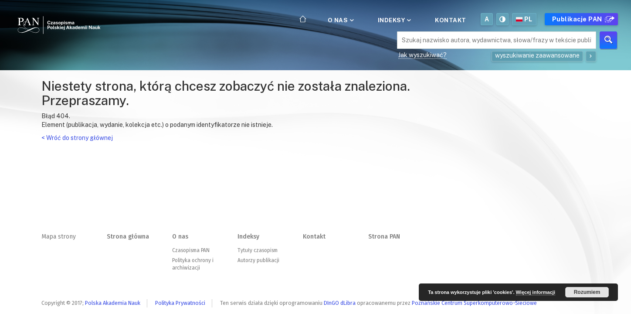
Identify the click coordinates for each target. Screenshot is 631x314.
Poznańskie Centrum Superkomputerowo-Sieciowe (474, 303)
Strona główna (128, 236)
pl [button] (524, 19)
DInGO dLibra (340, 303)
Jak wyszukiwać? (422, 54)
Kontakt (450, 20)
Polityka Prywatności (180, 303)
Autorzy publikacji (258, 260)
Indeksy (394, 20)
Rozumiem (587, 292)
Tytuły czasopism (257, 250)
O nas (340, 20)
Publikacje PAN (582, 19)
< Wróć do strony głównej (77, 137)
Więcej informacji (535, 292)
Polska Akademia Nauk (112, 303)
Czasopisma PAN (191, 250)
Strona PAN (384, 236)
